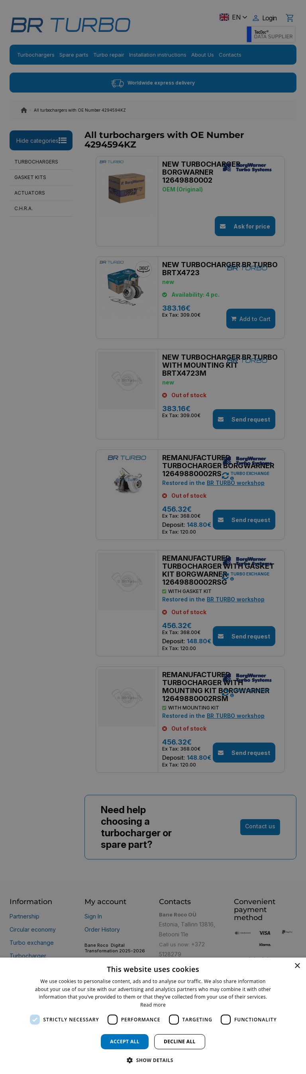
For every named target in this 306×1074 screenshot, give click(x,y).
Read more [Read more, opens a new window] (153, 1004)
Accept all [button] (124, 1041)
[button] (153, 1059)
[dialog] (153, 1016)
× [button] (297, 966)
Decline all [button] (180, 1041)
